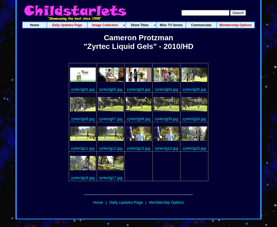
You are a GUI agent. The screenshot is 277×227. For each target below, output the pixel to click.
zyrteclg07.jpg (110, 119)
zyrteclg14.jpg (166, 148)
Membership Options (166, 202)
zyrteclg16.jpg (82, 178)
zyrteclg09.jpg (166, 119)
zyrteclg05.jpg (194, 89)
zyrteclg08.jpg (138, 119)
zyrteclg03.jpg (138, 89)
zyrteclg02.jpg (110, 89)
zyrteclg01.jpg (82, 89)
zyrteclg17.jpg (110, 178)
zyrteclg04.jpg (166, 89)
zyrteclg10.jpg (194, 119)
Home (98, 202)
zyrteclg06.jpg (82, 119)
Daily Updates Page (126, 202)
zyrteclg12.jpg (110, 148)
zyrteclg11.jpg (82, 148)
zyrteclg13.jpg (138, 148)
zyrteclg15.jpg (194, 148)
